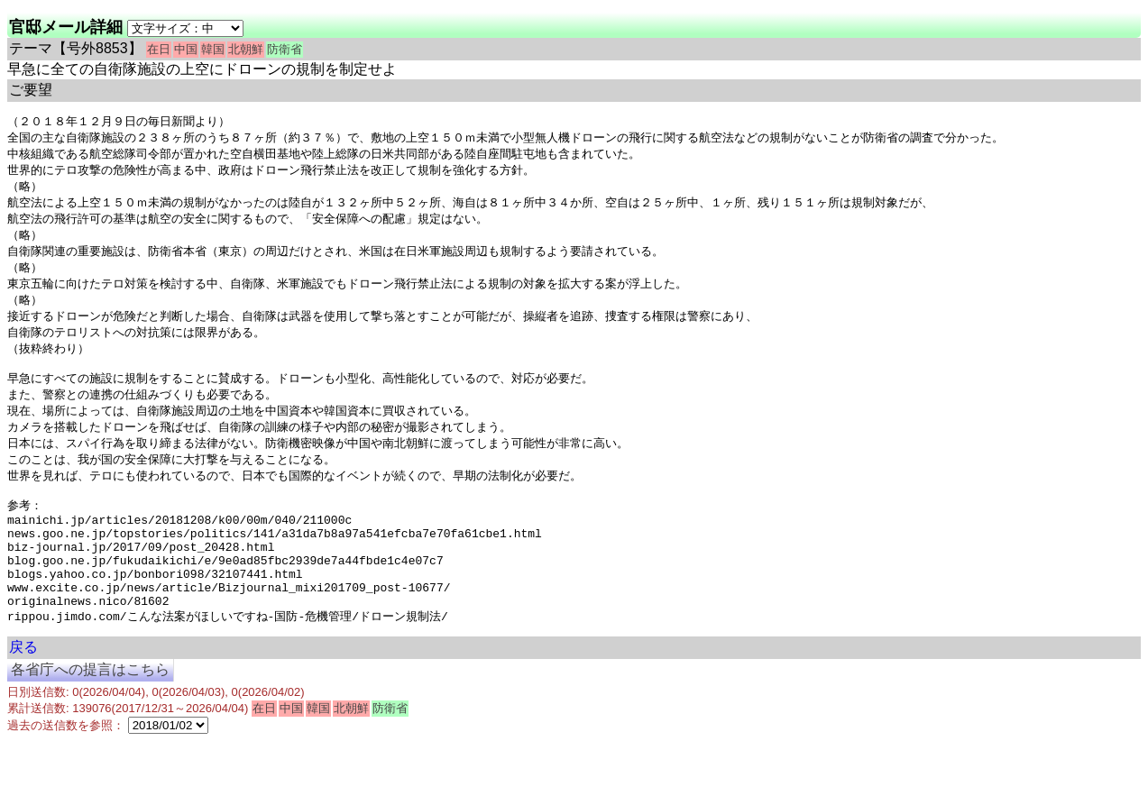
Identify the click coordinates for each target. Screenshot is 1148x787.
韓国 (213, 49)
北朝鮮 (245, 49)
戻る (23, 692)
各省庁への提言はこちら (90, 715)
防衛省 (284, 49)
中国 (185, 49)
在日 (158, 49)
